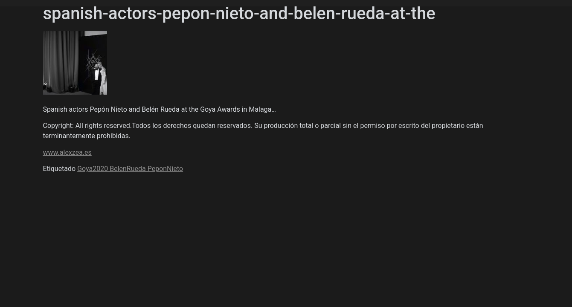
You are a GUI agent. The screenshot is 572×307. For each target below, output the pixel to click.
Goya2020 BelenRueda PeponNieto (130, 169)
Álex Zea (62, 76)
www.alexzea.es (67, 152)
